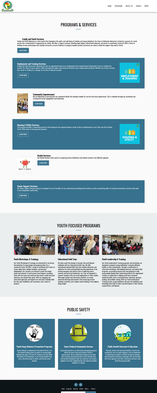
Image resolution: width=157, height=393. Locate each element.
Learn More (23, 50)
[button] (147, 6)
